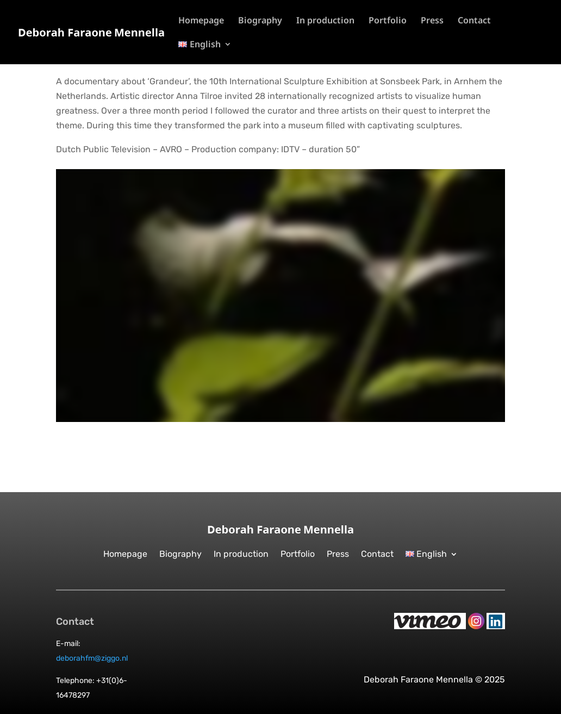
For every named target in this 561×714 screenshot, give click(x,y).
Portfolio (388, 21)
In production (325, 21)
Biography (260, 21)
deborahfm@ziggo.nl (92, 658)
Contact (474, 21)
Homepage (201, 21)
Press (432, 21)
